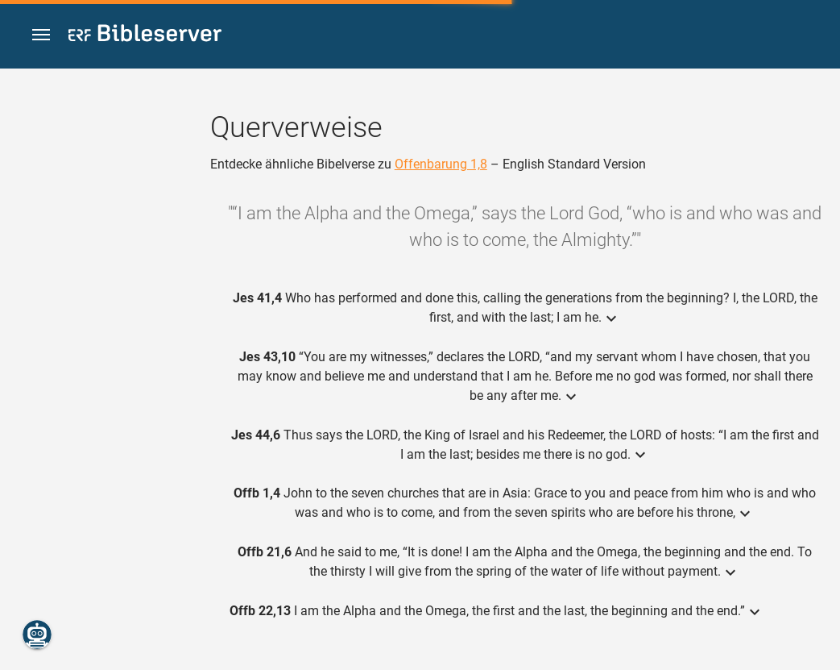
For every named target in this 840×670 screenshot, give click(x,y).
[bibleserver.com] (144, 36)
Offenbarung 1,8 (441, 164)
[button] (41, 35)
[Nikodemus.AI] (37, 634)
